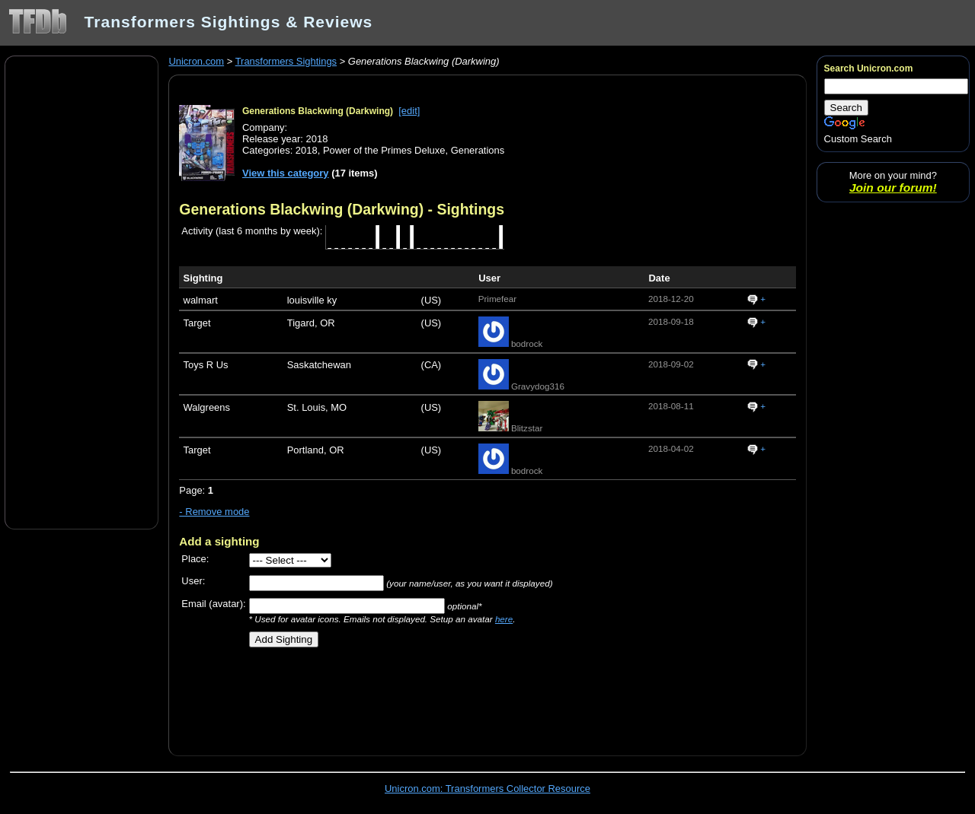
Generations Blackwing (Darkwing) (317, 111)
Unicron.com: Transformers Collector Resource (487, 788)
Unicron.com (196, 61)
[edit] (409, 110)
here (504, 619)
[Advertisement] (81, 291)
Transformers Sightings (286, 61)
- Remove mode (214, 511)
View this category (285, 173)
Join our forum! (893, 187)
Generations (478, 150)
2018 (307, 150)
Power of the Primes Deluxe (384, 150)
